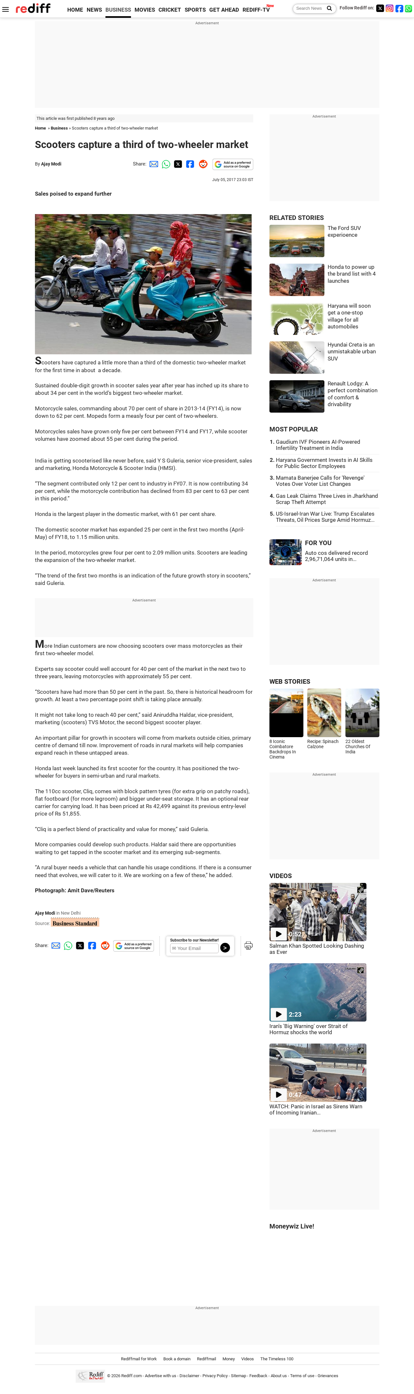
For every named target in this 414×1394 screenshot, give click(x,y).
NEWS (94, 10)
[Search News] (327, 9)
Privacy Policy (215, 1375)
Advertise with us (160, 1375)
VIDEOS (280, 876)
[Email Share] (153, 164)
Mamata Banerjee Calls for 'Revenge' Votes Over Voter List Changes (320, 481)
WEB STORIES (289, 681)
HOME (75, 10)
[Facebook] (399, 8)
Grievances (328, 1375)
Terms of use (302, 1375)
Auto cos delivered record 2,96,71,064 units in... (336, 556)
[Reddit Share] (202, 164)
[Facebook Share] (189, 164)
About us (279, 1375)
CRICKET (169, 10)
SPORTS (195, 10)
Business (59, 128)
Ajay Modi (51, 163)
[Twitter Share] (177, 164)
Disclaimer (189, 1375)
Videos (247, 1358)
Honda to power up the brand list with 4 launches (352, 274)
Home (40, 128)
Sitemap (238, 1375)
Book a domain (177, 1358)
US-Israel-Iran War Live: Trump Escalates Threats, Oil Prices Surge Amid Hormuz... (325, 517)
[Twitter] (380, 8)
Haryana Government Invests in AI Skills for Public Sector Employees (324, 463)
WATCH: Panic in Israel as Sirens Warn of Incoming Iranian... (315, 1109)
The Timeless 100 (276, 1358)
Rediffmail (206, 1358)
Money (229, 1358)
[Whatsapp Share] (165, 164)
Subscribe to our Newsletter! (194, 940)
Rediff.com (131, 1375)
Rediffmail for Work (139, 1358)
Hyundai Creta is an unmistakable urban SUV (352, 352)
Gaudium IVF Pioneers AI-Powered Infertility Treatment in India (318, 445)
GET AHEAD (224, 10)
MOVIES (145, 10)
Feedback (258, 1375)
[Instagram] (390, 8)
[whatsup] (409, 8)
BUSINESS (118, 10)
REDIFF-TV (256, 10)
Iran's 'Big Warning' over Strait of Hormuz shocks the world (308, 1029)
